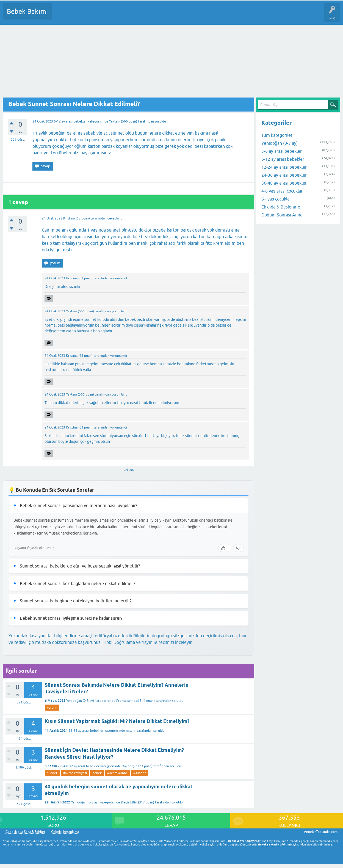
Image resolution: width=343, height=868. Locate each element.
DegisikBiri (129, 802)
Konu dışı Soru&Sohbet (191, 15)
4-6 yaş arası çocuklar (282, 190)
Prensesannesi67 (129, 701)
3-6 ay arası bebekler (281, 151)
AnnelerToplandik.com (321, 832)
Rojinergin (129, 766)
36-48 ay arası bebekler (284, 182)
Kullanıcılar (135, 15)
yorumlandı (118, 278)
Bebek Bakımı (27, 11)
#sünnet (139, 773)
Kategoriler (112, 15)
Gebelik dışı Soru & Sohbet (25, 832)
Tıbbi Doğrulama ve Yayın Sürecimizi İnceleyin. (148, 642)
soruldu (160, 121)
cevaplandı (115, 218)
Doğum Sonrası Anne (282, 214)
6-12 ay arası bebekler (70, 121)
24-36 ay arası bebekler (284, 175)
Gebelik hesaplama (65, 832)
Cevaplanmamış (85, 15)
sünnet (52, 773)
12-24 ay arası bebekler (85, 731)
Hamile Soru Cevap (230, 15)
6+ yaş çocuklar (276, 198)
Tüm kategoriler (276, 135)
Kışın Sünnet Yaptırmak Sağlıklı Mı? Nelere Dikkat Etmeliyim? (117, 721)
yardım (52, 708)
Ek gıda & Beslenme (280, 206)
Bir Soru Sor (158, 15)
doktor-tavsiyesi (75, 773)
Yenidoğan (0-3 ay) (80, 701)
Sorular (62, 15)
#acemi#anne (117, 773)
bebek (97, 773)
